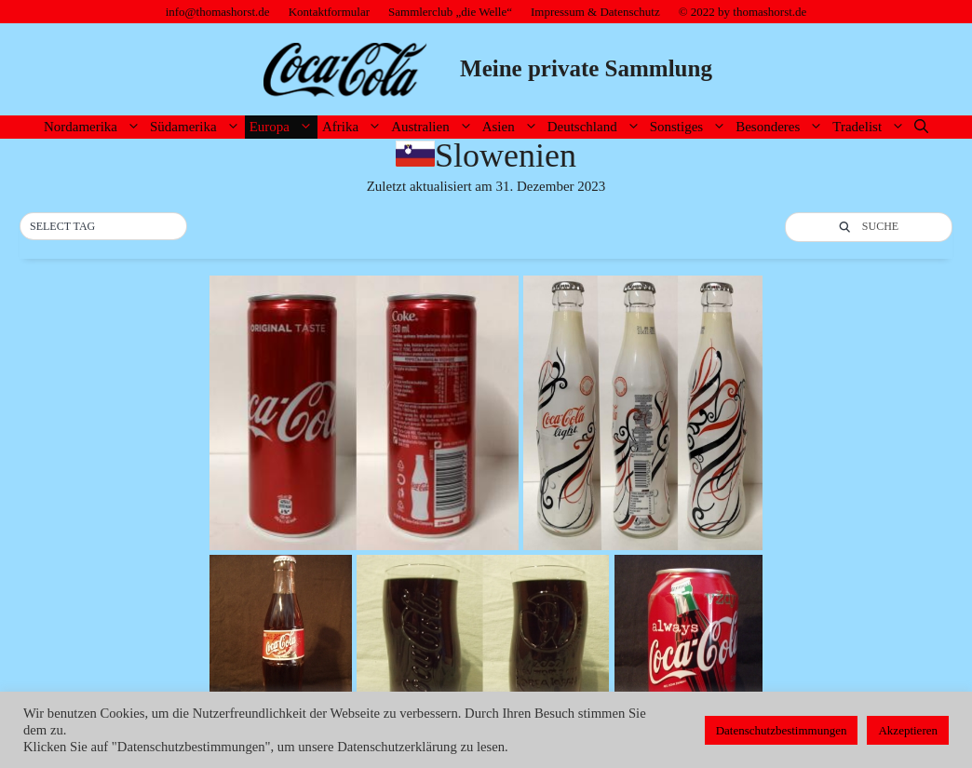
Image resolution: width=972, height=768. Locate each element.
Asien (512, 127)
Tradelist (871, 127)
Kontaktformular (329, 12)
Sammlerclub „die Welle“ (450, 12)
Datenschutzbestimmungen (781, 730)
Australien (434, 127)
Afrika (354, 127)
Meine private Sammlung (586, 68)
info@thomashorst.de (218, 12)
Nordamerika (94, 127)
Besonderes (782, 127)
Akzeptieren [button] (908, 730)
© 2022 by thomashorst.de (743, 12)
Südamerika (197, 127)
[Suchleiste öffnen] (921, 127)
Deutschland (596, 127)
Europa (283, 127)
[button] (103, 227)
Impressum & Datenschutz (595, 12)
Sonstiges (691, 127)
